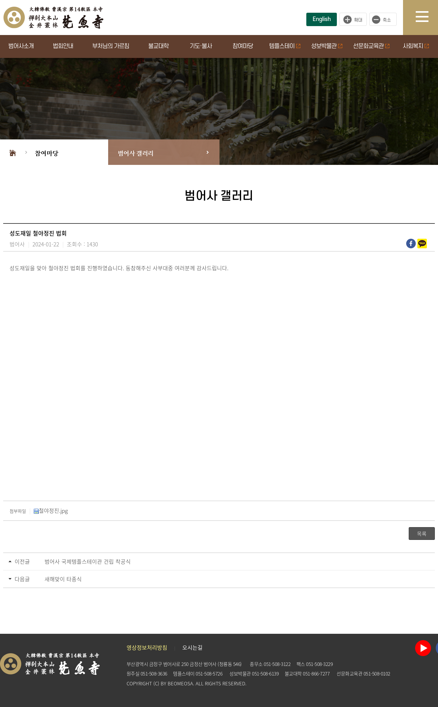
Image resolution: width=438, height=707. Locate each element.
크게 (353, 19)
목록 (422, 533)
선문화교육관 (371, 46)
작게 (384, 19)
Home (12, 152)
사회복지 (416, 46)
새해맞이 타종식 (63, 579)
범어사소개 (21, 46)
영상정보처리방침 (147, 647)
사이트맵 (427, 17)
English (322, 19)
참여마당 (243, 46)
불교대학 (158, 46)
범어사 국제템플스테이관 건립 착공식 (88, 561)
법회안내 (63, 46)
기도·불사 (201, 46)
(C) (156, 683)
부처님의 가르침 (110, 46)
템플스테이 (284, 46)
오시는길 (192, 647)
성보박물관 (326, 46)
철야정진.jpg (51, 510)
